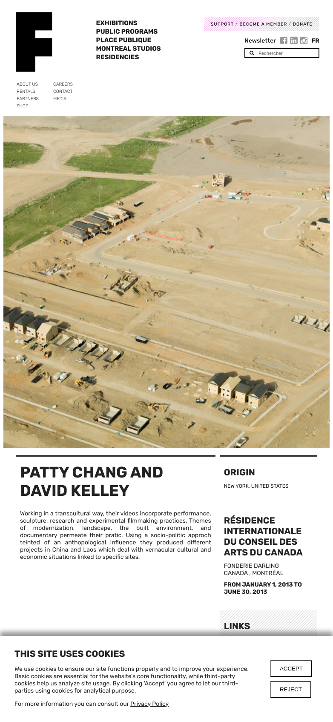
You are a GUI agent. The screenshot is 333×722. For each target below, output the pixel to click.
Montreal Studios (128, 48)
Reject (291, 689)
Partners (28, 98)
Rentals (26, 91)
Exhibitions (117, 23)
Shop (22, 106)
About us (27, 84)
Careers (63, 84)
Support (222, 24)
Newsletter (260, 40)
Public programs (127, 31)
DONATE (303, 24)
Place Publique (123, 40)
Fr (315, 40)
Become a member (263, 24)
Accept (291, 668)
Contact (62, 91)
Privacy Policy (149, 704)
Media (59, 98)
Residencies (117, 57)
